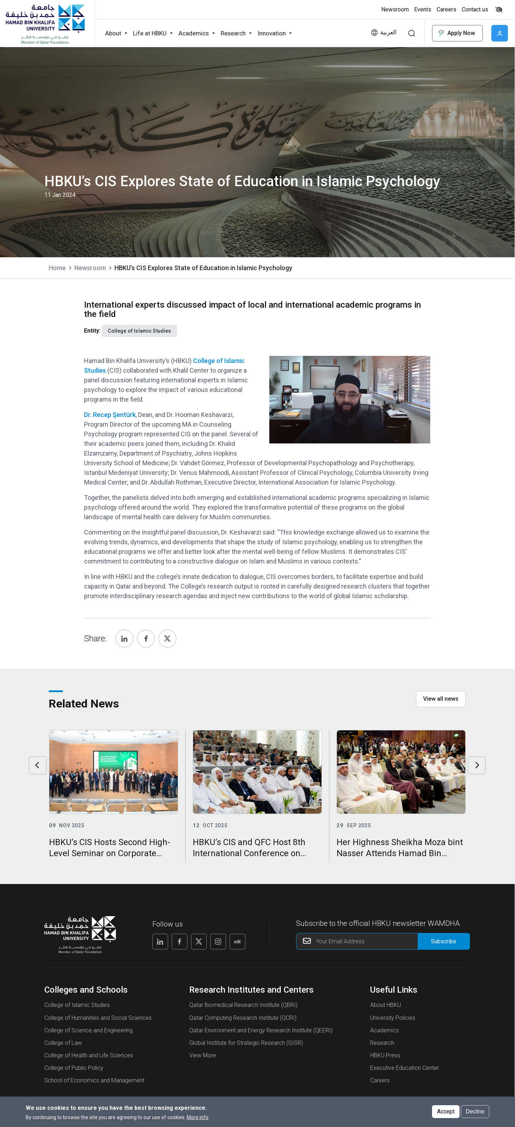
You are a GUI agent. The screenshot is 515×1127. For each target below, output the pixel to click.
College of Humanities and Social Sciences (98, 1017)
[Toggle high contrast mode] (498, 9)
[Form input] (444, 941)
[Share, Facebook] (146, 638)
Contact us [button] (475, 9)
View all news (440, 698)
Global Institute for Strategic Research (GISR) (246, 1042)
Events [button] (422, 9)
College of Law (63, 1042)
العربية (388, 32)
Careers (380, 1080)
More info (198, 1117)
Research (382, 1042)
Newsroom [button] (395, 9)
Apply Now (456, 33)
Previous (37, 765)
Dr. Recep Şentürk (110, 414)
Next (477, 765)
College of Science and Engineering (88, 1030)
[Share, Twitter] (167, 638)
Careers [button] (446, 9)
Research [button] (233, 33)
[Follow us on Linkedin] (160, 941)
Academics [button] (193, 33)
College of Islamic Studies (77, 1005)
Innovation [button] (272, 33)
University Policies (392, 1017)
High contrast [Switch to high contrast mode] (498, 10)
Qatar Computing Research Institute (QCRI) (242, 1017)
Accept (446, 1111)
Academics (384, 1030)
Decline (475, 1111)
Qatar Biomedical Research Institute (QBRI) (243, 1005)
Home (57, 268)
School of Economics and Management (94, 1080)
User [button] (499, 33)
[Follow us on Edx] (237, 941)
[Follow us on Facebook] (179, 941)
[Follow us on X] (199, 941)
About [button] (113, 33)
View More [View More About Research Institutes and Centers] (202, 1055)
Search (411, 33)
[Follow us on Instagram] (218, 941)
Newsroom (90, 268)
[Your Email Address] (383, 941)
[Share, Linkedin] (124, 638)
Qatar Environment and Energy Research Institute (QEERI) (261, 1030)
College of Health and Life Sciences (88, 1055)
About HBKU (385, 1005)
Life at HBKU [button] (150, 33)
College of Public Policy (73, 1067)
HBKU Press (385, 1055)
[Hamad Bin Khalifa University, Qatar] (44, 23)
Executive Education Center (404, 1067)
